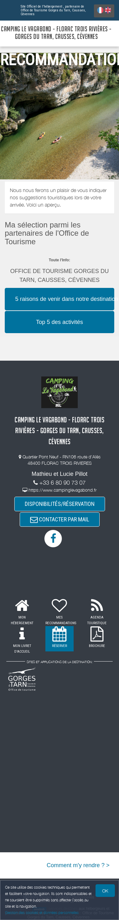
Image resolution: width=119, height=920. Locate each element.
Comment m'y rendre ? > (78, 865)
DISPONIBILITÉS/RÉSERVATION (60, 503)
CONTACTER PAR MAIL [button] (59, 519)
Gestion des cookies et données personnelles (42, 912)
